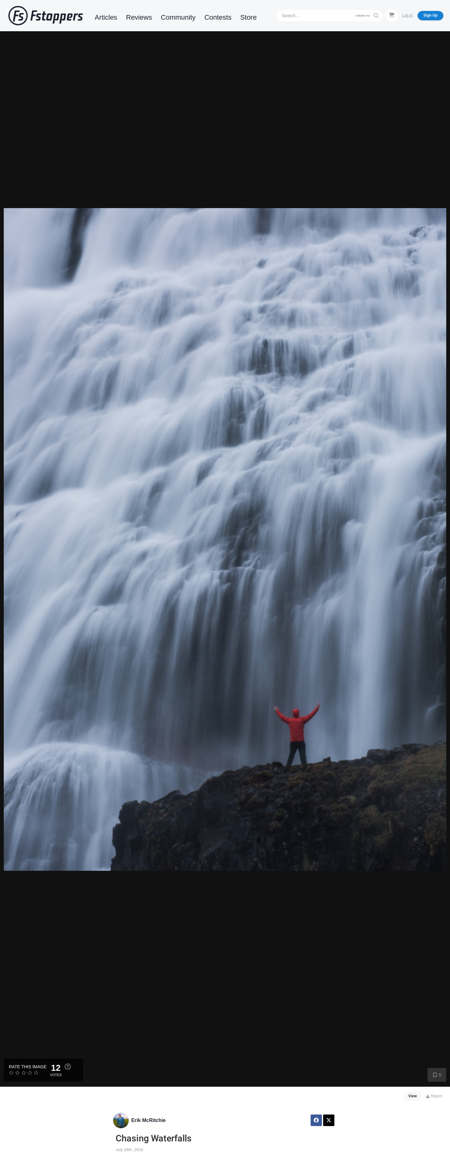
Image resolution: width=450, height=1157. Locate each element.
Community (178, 17)
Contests (218, 17)
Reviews (139, 17)
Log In (407, 15)
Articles (106, 17)
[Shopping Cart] (391, 15)
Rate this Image (28, 1066)
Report (434, 1096)
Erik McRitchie (148, 1120)
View (412, 1096)
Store (248, 17)
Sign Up (430, 15)
